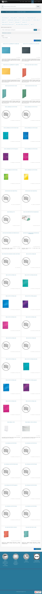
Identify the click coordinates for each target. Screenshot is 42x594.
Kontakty (35, 1)
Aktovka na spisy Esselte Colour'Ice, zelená (31, 85)
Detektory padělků (14, 17)
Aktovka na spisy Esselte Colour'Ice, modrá (11, 85)
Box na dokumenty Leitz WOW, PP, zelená (11, 506)
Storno (39, 29)
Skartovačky (24, 22)
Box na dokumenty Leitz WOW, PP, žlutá (31, 506)
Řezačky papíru (18, 22)
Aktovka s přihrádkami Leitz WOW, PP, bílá (11, 106)
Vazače (32, 24)
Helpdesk (26, 1)
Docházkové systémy (22, 17)
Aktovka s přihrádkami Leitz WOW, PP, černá (31, 106)
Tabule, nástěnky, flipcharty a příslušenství (22, 24)
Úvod (20, 1)
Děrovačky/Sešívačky (5, 17)
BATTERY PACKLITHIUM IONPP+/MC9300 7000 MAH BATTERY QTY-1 (31, 233)
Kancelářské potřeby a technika (21, 11)
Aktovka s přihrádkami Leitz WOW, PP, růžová (31, 148)
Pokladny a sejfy (4, 22)
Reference (29, 1)
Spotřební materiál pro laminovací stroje (8, 24)
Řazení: (3, 35)
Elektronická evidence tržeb (31, 17)
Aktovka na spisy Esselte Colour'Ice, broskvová (31, 64)
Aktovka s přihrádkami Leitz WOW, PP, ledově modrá (11, 127)
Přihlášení (39, 1)
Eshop (32, 1)
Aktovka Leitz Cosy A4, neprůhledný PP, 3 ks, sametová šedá (31, 43)
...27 (39, 40)
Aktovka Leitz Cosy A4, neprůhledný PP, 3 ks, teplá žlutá (11, 64)
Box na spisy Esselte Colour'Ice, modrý (31, 527)
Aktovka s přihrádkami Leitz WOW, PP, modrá (31, 127)
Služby (23, 1)
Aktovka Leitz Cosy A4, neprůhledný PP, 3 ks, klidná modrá (11, 43)
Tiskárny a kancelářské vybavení (10, 11)
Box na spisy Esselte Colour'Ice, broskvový (11, 527)
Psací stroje (11, 22)
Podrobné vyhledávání (6, 32)
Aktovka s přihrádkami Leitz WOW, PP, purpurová (11, 148)
